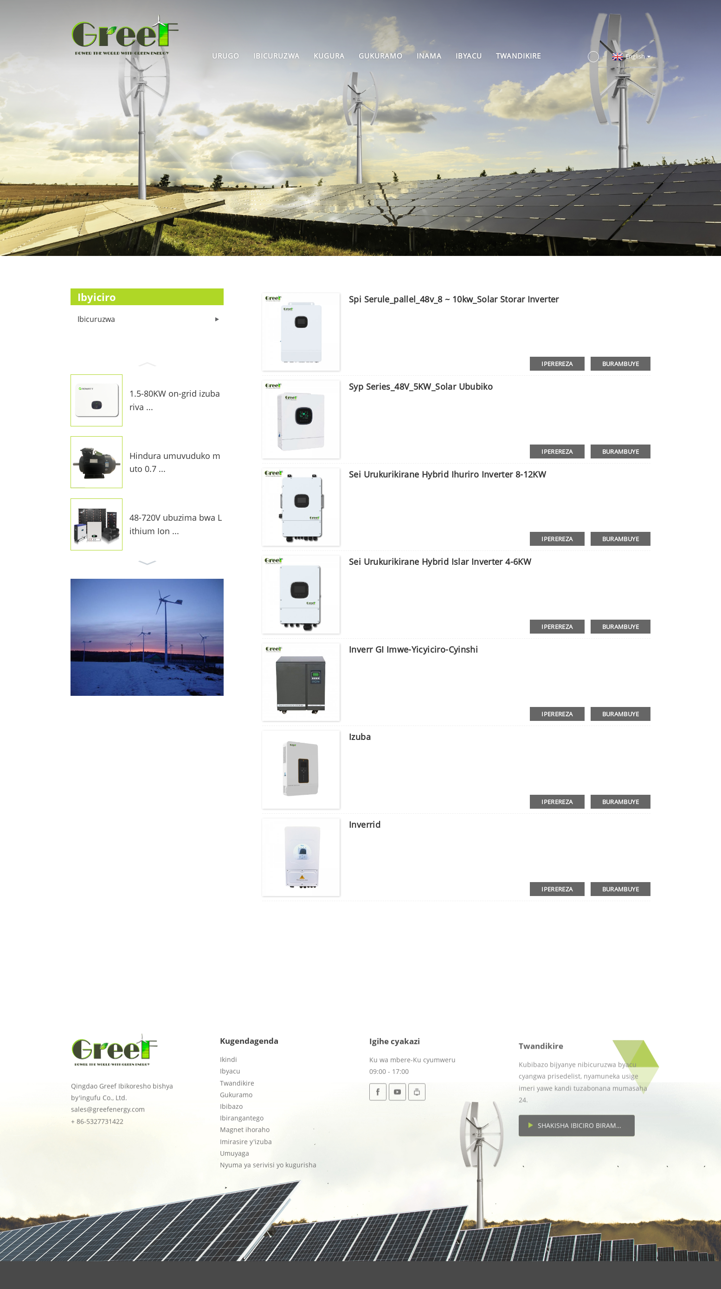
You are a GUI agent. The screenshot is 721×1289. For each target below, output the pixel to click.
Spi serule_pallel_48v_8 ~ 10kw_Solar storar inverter (454, 299)
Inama (429, 55)
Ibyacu (469, 55)
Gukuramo (381, 55)
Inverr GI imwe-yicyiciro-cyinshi (413, 649)
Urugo (225, 55)
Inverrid (364, 824)
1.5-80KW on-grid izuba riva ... (174, 400)
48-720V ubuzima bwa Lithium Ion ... (175, 524)
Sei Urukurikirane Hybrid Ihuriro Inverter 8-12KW (447, 474)
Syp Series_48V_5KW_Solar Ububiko (421, 386)
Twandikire (518, 55)
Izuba (360, 736)
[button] (147, 363)
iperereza (557, 364)
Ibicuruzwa (276, 55)
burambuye (620, 364)
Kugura (329, 55)
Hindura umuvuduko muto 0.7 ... (174, 462)
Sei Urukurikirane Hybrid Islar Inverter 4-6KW (440, 561)
